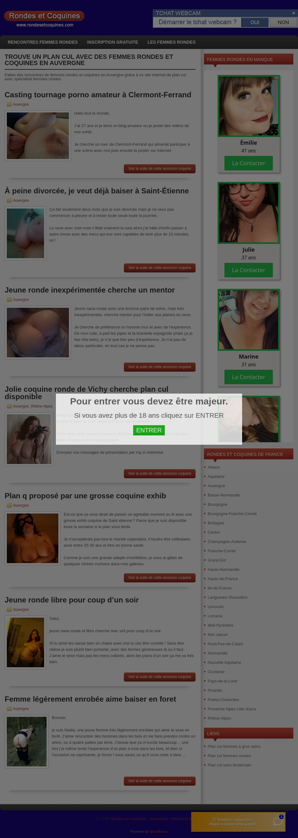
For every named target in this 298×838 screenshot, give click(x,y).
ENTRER (149, 430)
